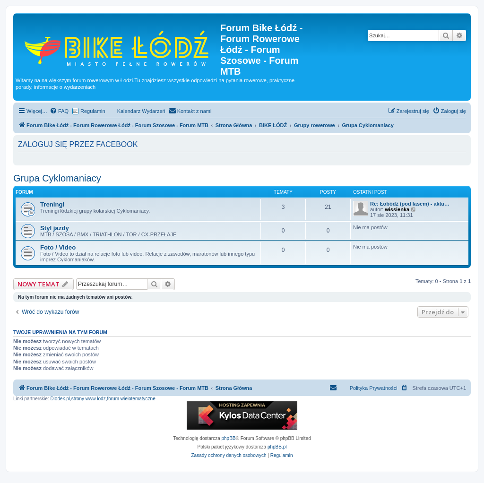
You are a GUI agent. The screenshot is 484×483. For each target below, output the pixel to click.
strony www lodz (88, 398)
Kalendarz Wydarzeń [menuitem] (141, 111)
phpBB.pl (277, 446)
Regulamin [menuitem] (92, 111)
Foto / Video (58, 247)
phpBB (229, 438)
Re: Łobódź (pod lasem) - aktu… (409, 204)
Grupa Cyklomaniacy (57, 178)
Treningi (52, 204)
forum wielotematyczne (131, 398)
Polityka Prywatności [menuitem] (374, 388)
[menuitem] (59, 111)
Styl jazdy (54, 228)
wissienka (397, 209)
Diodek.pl (60, 398)
